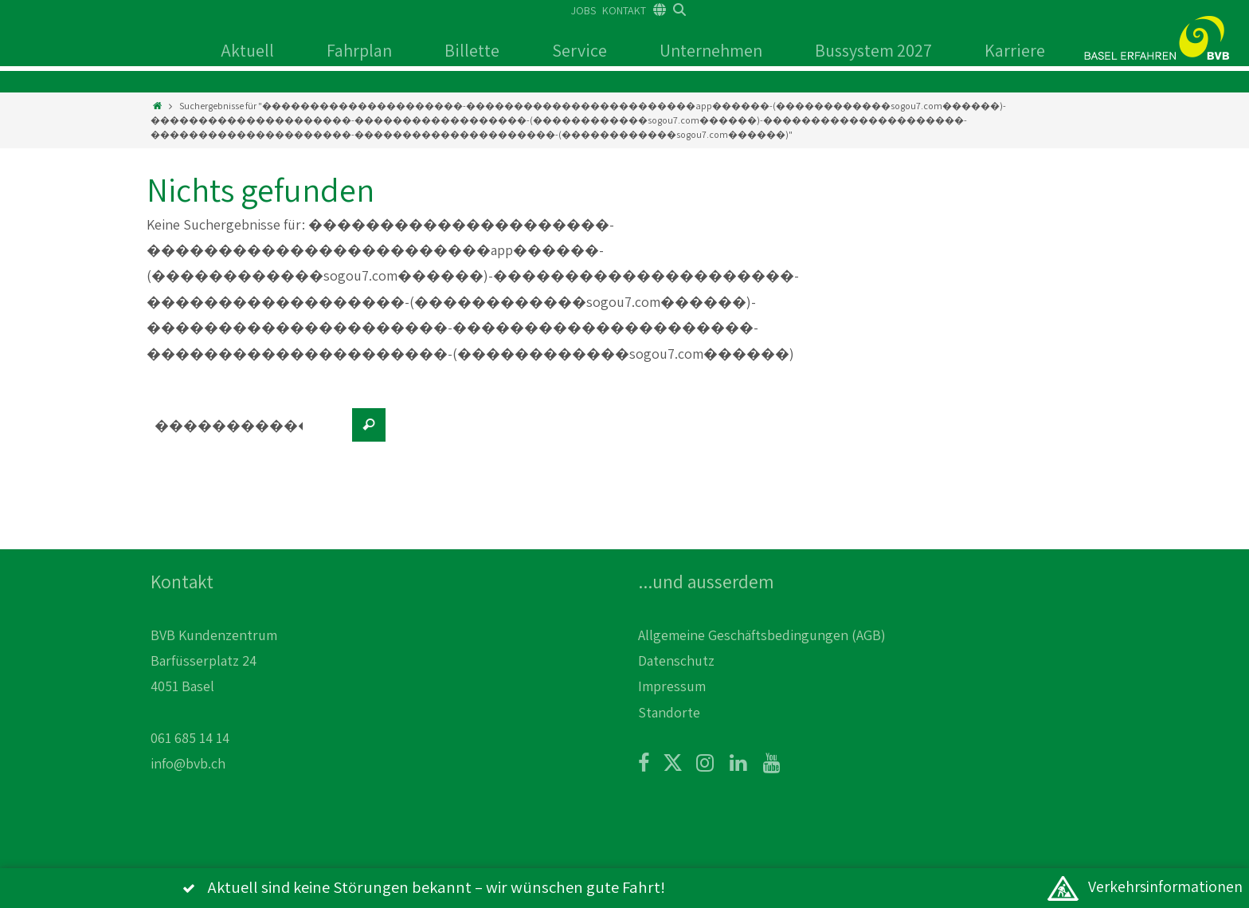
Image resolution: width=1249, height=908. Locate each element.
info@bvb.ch (188, 763)
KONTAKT (624, 10)
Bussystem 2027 (873, 50)
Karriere (1015, 50)
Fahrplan (359, 50)
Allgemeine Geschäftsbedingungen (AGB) (762, 635)
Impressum (672, 686)
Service (579, 50)
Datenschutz (676, 660)
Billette (471, 50)
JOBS (583, 10)
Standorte (669, 712)
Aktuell (247, 50)
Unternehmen (711, 50)
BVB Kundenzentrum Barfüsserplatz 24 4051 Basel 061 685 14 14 (214, 687)
